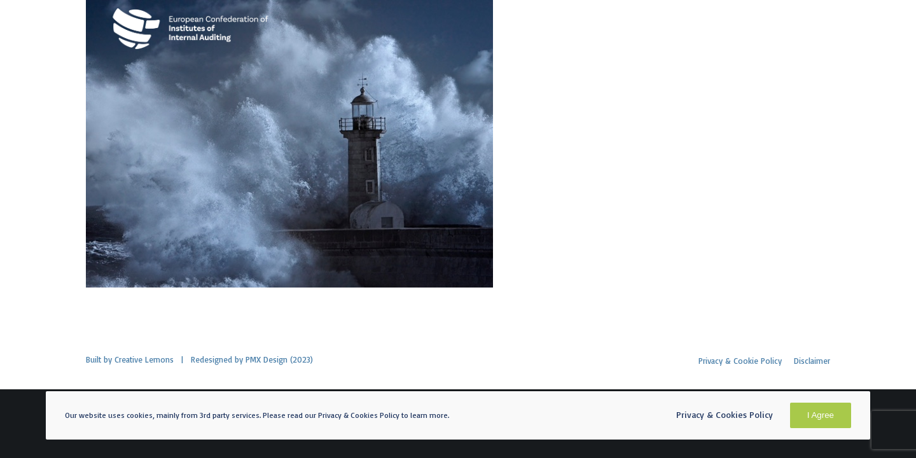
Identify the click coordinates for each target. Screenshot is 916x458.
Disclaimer (812, 361)
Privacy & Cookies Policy (724, 414)
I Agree (820, 415)
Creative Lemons (144, 359)
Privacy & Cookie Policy (740, 361)
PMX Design (267, 359)
